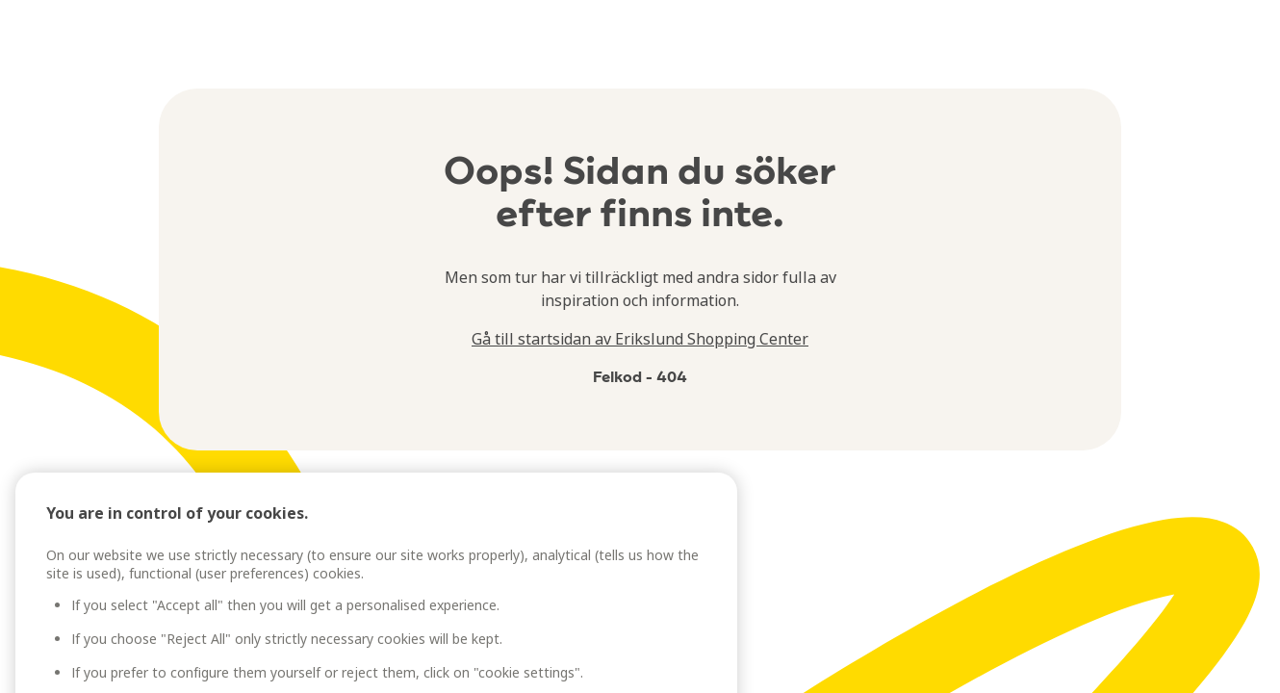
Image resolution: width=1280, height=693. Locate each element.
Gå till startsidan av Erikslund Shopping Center (640, 338)
